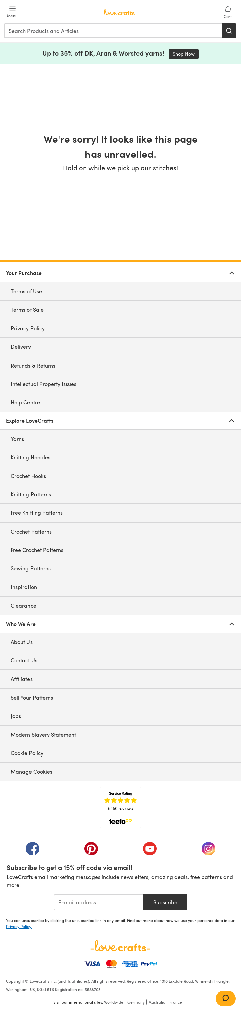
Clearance (23, 605)
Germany (136, 1002)
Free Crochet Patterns (37, 549)
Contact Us (24, 660)
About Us (22, 641)
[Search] (229, 30)
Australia (157, 1002)
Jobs (16, 715)
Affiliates (22, 678)
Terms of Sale (27, 309)
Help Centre (25, 402)
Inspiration (24, 586)
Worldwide (113, 1002)
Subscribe (165, 902)
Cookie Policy (27, 753)
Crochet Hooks (28, 475)
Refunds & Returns (33, 365)
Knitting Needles (30, 457)
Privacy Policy (28, 328)
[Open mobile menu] (12, 12)
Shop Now (186, 54)
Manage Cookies (31, 771)
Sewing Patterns (31, 568)
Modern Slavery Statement (43, 734)
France (175, 1002)
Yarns (17, 438)
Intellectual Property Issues (43, 383)
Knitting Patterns (31, 494)
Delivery (21, 346)
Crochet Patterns (31, 531)
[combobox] (113, 30)
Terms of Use (26, 291)
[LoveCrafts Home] (120, 945)
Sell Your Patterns (32, 697)
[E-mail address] (98, 902)
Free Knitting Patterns (37, 512)
